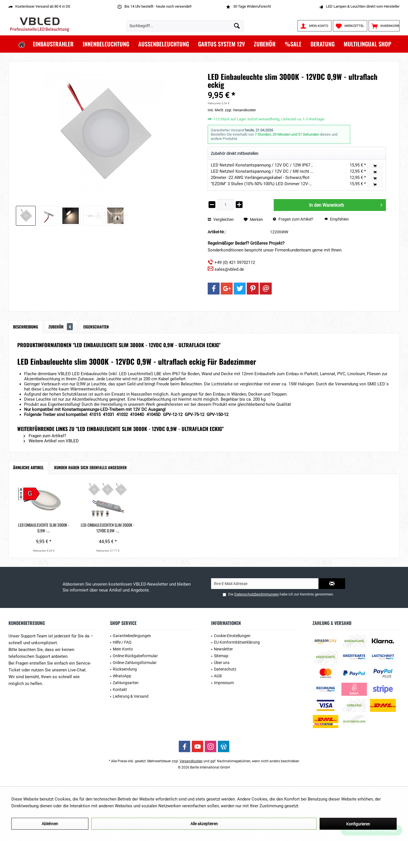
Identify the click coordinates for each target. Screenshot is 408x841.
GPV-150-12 (217, 414)
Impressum (224, 682)
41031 (109, 414)
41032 (122, 414)
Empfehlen (336, 219)
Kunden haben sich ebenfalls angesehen (90, 467)
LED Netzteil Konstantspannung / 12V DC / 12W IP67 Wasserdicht (273, 165)
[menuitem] (384, 25)
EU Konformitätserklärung (237, 642)
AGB (218, 676)
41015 (95, 414)
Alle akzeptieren (204, 823)
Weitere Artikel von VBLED (51, 440)
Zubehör (60, 327)
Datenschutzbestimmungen (256, 594)
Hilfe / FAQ (122, 642)
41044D (137, 414)
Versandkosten (191, 761)
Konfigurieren (358, 824)
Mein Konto (123, 649)
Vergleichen (221, 219)
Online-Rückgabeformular (135, 656)
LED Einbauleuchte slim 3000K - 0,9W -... (50, 525)
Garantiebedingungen (132, 635)
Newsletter (223, 649)
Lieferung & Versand (130, 696)
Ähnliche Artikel (28, 467)
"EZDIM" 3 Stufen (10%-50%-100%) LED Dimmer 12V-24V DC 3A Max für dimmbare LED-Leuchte (300, 183)
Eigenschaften (96, 327)
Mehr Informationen (319, 805)
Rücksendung (125, 669)
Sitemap (221, 656)
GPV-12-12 (172, 414)
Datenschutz (225, 669)
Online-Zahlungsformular (135, 662)
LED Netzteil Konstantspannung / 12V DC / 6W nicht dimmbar (269, 171)
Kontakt (120, 689)
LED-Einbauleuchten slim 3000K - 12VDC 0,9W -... (127, 527)
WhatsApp (122, 676)
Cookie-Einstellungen (232, 635)
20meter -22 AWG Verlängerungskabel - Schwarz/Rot (260, 177)
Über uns (222, 662)
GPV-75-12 (194, 414)
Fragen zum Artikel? (293, 219)
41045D (154, 414)
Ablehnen (50, 823)
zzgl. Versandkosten (240, 110)
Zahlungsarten (126, 682)
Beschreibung (25, 327)
